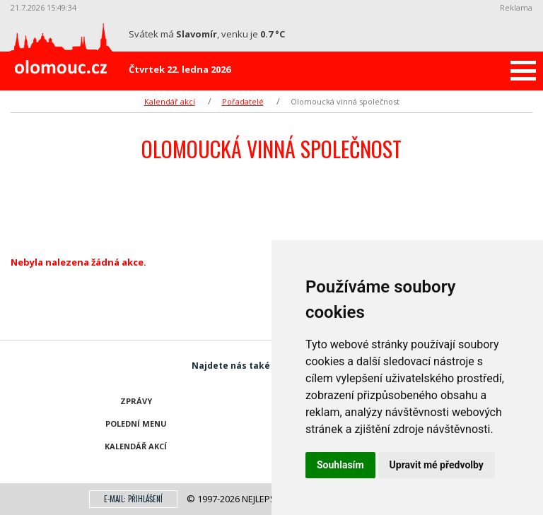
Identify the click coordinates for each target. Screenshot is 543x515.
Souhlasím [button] (340, 464)
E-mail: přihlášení (133, 498)
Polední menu (136, 423)
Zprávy (136, 401)
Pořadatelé (243, 101)
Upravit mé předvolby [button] (437, 464)
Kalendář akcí (169, 101)
